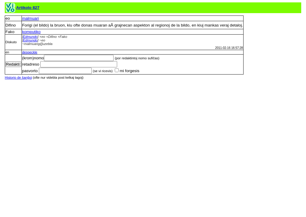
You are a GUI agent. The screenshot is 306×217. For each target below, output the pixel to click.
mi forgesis (127, 71)
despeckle (29, 52)
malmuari (30, 18)
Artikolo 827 (27, 7)
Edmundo (30, 36)
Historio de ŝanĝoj (18, 77)
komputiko (31, 32)
